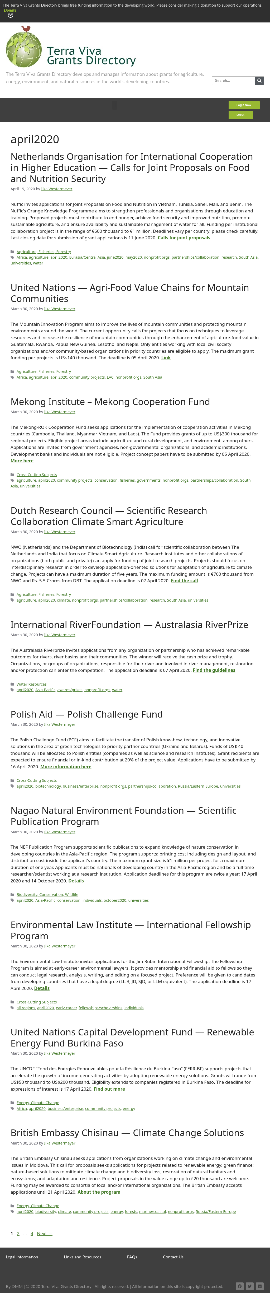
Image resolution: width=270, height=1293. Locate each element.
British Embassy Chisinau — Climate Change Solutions (127, 1132)
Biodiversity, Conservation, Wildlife (47, 894)
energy (129, 1108)
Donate (10, 10)
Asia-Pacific (45, 689)
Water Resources (32, 684)
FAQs (132, 1256)
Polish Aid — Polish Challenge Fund (87, 714)
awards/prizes (70, 689)
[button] (114, 105)
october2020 (115, 900)
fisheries (127, 480)
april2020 (58, 257)
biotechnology (48, 786)
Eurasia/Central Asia (87, 257)
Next (44, 1233)
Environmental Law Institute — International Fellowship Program (131, 930)
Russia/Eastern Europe (198, 786)
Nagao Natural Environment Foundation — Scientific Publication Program (124, 815)
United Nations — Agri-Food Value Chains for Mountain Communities (130, 293)
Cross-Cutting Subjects (37, 474)
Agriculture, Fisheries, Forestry (44, 251)
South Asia (248, 257)
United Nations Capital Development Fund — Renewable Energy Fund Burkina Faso (132, 1037)
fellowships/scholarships (100, 1007)
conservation (106, 480)
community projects (87, 377)
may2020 (134, 257)
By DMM (14, 1286)
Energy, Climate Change (38, 1102)
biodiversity (45, 1211)
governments (149, 480)
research (229, 257)
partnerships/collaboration (195, 257)
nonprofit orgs (157, 257)
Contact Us (173, 1256)
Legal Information (22, 1256)
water (38, 263)
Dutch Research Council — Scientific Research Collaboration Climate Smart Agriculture (109, 516)
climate (63, 600)
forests (131, 1211)
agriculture (39, 257)
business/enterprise (80, 786)
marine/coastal (152, 1211)
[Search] (259, 81)
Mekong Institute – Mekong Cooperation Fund (110, 401)
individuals (92, 900)
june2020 (115, 257)
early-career (66, 1007)
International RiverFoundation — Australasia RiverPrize (129, 624)
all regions (26, 1007)
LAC (110, 377)
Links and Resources (82, 1256)
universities (21, 263)
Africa (22, 257)
